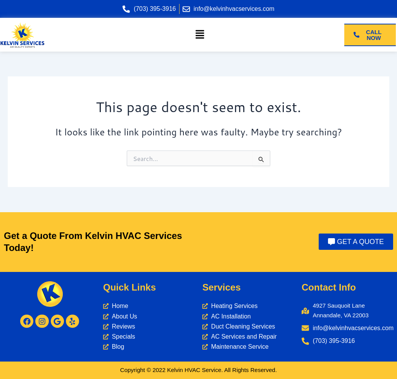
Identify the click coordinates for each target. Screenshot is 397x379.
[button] (199, 34)
